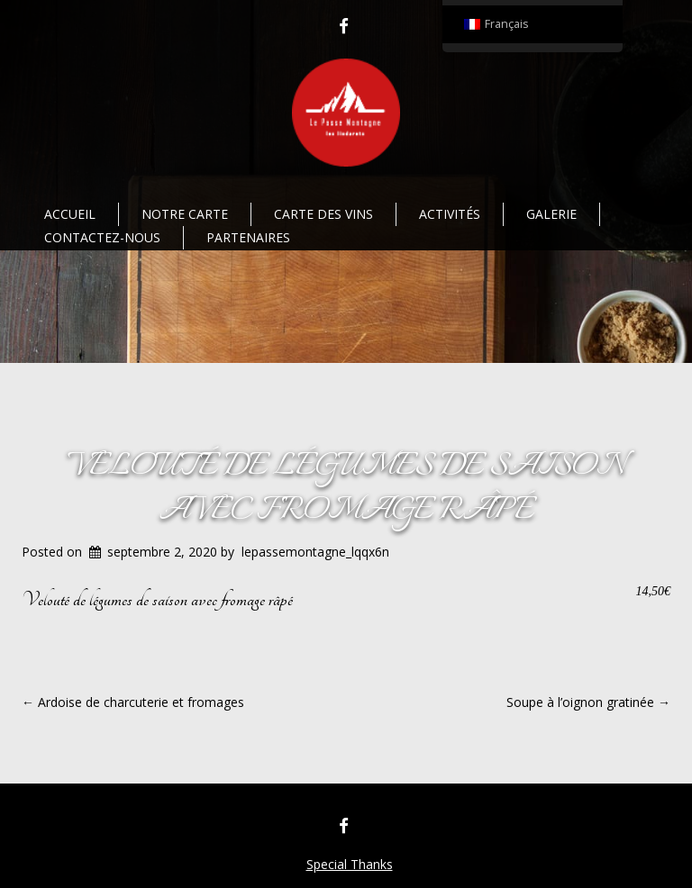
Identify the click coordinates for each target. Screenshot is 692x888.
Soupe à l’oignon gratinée (588, 702)
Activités (449, 213)
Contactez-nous (102, 237)
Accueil (70, 213)
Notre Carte (184, 213)
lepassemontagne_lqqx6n (315, 551)
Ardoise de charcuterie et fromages (133, 702)
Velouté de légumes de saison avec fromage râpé (346, 488)
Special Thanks (349, 864)
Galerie (551, 213)
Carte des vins (323, 213)
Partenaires (248, 237)
